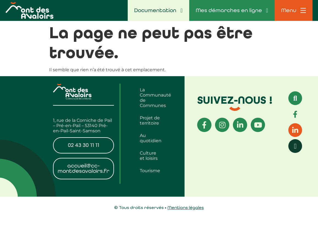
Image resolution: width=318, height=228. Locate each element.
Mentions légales (186, 207)
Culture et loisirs (149, 155)
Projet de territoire (150, 120)
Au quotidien (150, 138)
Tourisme (150, 170)
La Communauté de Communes (153, 97)
